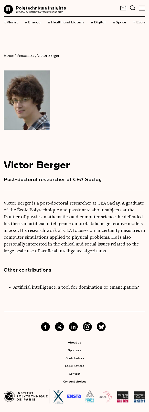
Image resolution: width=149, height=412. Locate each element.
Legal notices (74, 365)
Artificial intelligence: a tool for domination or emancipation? (76, 287)
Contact (74, 373)
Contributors (74, 358)
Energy (33, 22)
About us (74, 342)
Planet (11, 22)
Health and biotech (66, 22)
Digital (98, 22)
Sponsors (74, 350)
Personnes (25, 56)
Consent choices (74, 381)
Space (119, 22)
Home (9, 56)
